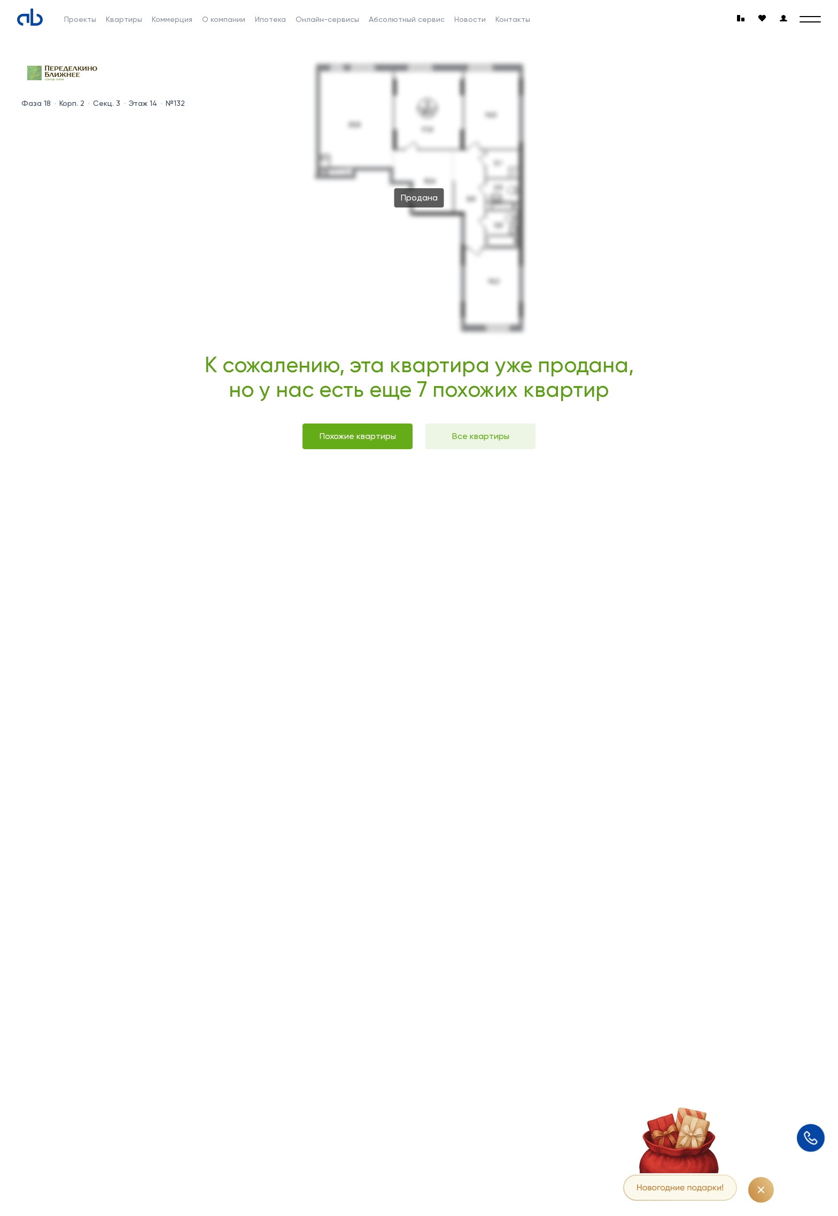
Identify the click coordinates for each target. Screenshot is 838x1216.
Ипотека (270, 19)
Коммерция (172, 19)
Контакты (512, 19)
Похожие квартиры (358, 436)
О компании (223, 19)
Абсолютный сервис (407, 19)
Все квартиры (480, 436)
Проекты (80, 19)
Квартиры (124, 19)
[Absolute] (30, 17)
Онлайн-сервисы (327, 19)
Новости (470, 19)
